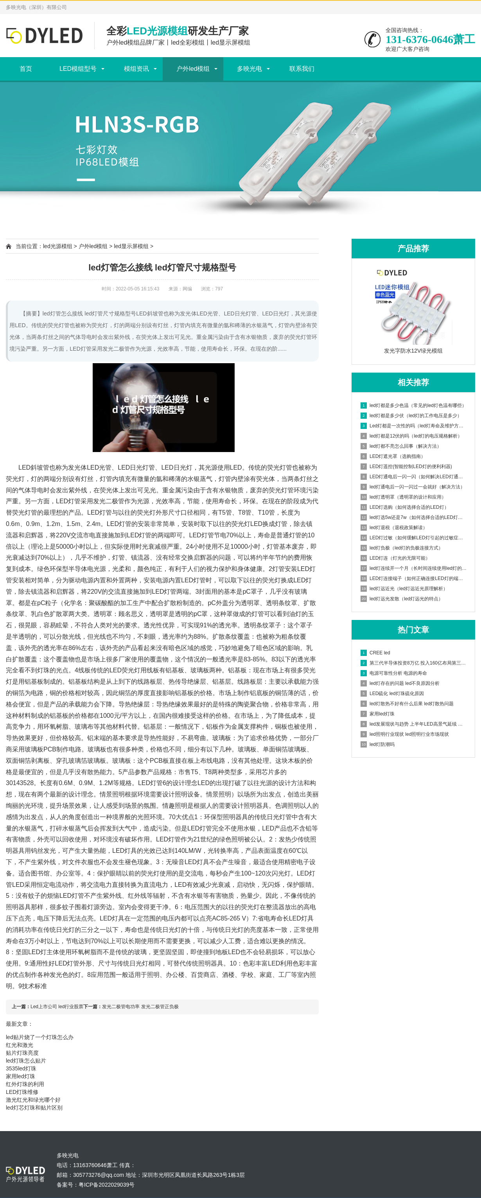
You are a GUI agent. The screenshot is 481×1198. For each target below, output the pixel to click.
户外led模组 (193, 68)
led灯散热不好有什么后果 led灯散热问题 (407, 704)
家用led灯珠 (378, 714)
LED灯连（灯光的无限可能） (395, 558)
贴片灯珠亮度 (22, 1053)
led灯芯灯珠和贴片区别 (34, 1107)
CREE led (375, 653)
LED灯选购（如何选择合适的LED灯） (405, 507)
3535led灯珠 (21, 1068)
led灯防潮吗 (378, 744)
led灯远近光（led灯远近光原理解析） (404, 588)
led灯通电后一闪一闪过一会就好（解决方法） (413, 487)
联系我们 (301, 68)
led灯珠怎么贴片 (26, 1060)
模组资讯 (136, 68)
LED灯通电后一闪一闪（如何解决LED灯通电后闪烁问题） (414, 477)
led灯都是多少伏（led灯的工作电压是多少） (411, 416)
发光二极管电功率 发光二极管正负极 (140, 1006)
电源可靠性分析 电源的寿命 (394, 673)
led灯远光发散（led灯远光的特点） (402, 599)
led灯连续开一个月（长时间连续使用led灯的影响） (414, 568)
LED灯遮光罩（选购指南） (393, 456)
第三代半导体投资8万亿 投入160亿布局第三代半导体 (414, 663)
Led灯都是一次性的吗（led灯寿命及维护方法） (414, 426)
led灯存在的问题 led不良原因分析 (400, 683)
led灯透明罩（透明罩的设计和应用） (403, 497)
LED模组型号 (78, 68)
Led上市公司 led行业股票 (57, 1006)
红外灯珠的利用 (25, 1084)
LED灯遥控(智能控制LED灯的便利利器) (406, 466)
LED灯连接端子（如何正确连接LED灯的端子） (414, 578)
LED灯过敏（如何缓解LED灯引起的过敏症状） (414, 538)
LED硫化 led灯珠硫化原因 (392, 693)
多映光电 (249, 68)
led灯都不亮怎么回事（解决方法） (401, 446)
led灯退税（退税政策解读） (394, 527)
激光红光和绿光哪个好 (33, 1100)
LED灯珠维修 (22, 1092)
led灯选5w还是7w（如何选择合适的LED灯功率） (414, 517)
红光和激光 (19, 1045)
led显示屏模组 (131, 246)
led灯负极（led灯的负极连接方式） (402, 548)
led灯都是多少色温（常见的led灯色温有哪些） (414, 405)
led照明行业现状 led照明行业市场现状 (405, 734)
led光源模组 (57, 246)
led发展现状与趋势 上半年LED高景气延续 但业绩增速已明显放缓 (414, 724)
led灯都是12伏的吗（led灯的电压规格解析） (411, 436)
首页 (26, 68)
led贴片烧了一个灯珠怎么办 (40, 1037)
